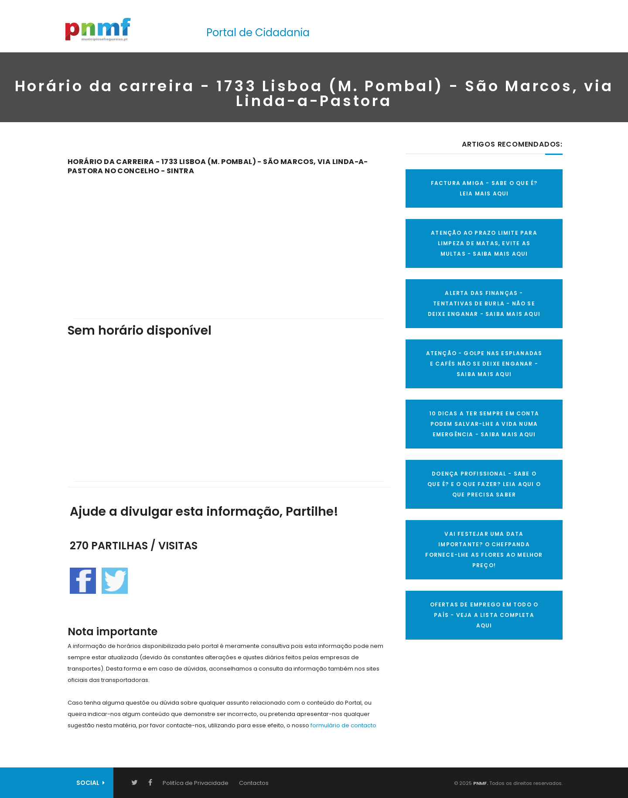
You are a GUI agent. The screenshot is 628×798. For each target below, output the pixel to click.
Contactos (254, 783)
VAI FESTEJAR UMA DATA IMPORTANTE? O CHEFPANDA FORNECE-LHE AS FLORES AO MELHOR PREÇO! (484, 549)
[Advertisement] (229, 241)
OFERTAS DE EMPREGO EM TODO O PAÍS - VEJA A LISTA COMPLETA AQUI (484, 615)
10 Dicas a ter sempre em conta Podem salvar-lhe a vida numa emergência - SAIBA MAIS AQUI (484, 424)
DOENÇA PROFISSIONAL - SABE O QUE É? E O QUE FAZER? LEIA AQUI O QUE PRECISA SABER (484, 484)
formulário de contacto (343, 725)
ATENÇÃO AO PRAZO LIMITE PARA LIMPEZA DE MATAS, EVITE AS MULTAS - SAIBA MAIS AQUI (484, 243)
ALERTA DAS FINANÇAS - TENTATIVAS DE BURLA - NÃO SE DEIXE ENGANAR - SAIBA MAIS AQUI (484, 303)
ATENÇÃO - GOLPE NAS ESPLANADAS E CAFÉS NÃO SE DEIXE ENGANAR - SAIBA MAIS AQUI (484, 363)
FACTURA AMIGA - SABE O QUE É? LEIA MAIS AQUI (484, 188)
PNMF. (480, 783)
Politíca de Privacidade (196, 783)
